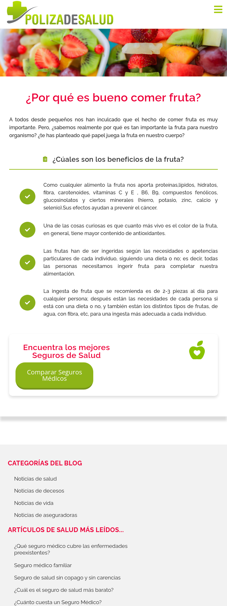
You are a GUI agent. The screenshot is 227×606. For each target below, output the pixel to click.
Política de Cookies (87, 551)
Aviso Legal (127, 551)
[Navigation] (218, 9)
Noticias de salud (35, 461)
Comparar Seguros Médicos (176, 353)
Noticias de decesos (39, 473)
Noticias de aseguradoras (45, 497)
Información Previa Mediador (180, 551)
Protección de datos (36, 551)
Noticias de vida (33, 485)
